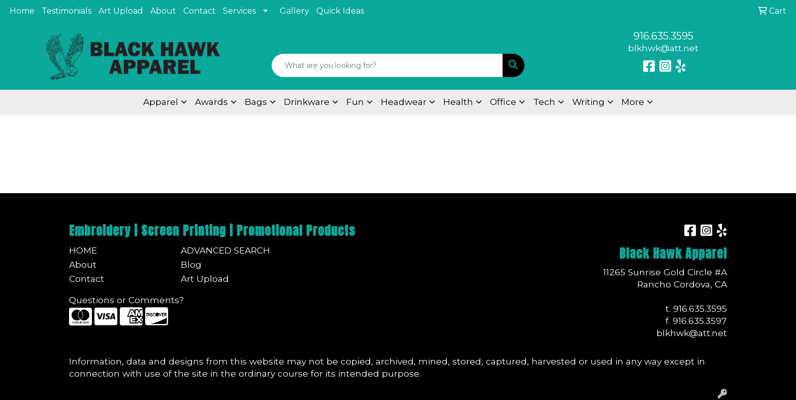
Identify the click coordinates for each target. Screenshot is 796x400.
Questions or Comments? (126, 300)
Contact (199, 11)
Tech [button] (544, 101)
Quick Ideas (340, 11)
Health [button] (458, 101)
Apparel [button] (160, 101)
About (163, 11)
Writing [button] (588, 101)
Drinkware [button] (306, 101)
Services (239, 11)
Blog (191, 264)
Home (22, 11)
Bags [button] (256, 101)
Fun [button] (355, 101)
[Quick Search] (388, 65)
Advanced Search (225, 250)
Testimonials (66, 11)
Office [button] (503, 101)
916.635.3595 (663, 36)
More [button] (632, 101)
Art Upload (120, 11)
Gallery (294, 11)
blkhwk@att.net (663, 48)
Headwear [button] (403, 101)
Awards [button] (211, 101)
